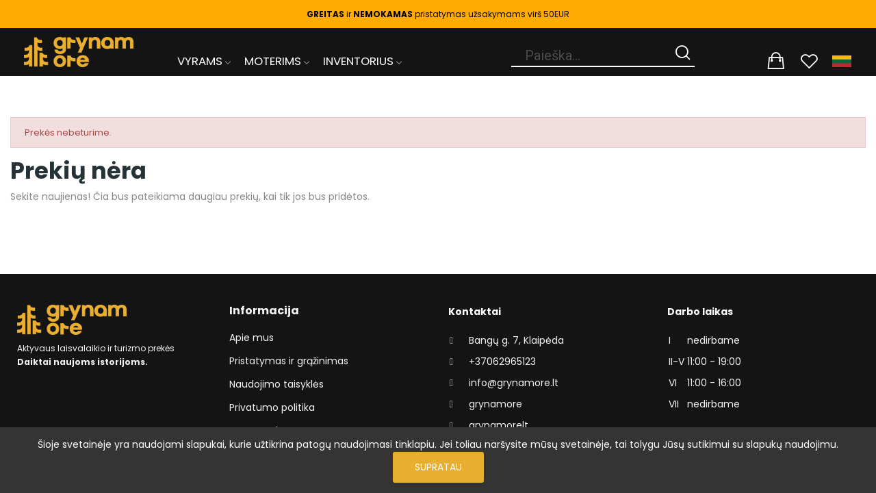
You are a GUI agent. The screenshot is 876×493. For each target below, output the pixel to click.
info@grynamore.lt (513, 383)
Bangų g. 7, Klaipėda (516, 340)
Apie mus (251, 337)
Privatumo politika (272, 407)
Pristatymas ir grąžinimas (288, 361)
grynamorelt (498, 425)
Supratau (438, 467)
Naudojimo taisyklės (276, 384)
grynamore (495, 404)
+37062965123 (502, 361)
